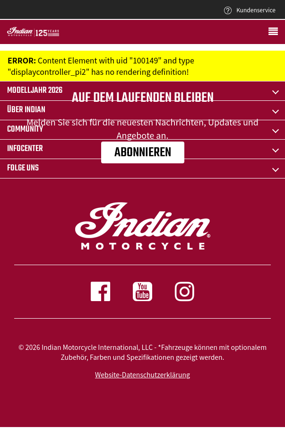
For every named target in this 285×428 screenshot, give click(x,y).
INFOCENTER (25, 149)
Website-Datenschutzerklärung (142, 374)
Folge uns (23, 168)
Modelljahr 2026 (34, 91)
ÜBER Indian (26, 110)
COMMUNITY (25, 129)
